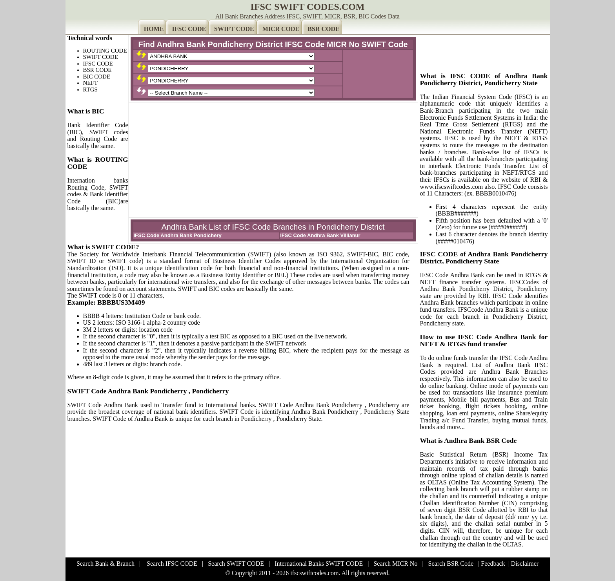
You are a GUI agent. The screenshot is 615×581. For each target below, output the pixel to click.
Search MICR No (395, 563)
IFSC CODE (189, 29)
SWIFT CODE (234, 29)
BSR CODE (323, 29)
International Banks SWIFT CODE (319, 563)
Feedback (493, 563)
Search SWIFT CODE (236, 563)
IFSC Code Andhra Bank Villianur (320, 235)
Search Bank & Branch (105, 563)
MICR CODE (281, 29)
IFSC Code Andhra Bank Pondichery (178, 235)
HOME (154, 29)
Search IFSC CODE (172, 563)
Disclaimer (525, 563)
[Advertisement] (273, 160)
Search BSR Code (451, 563)
